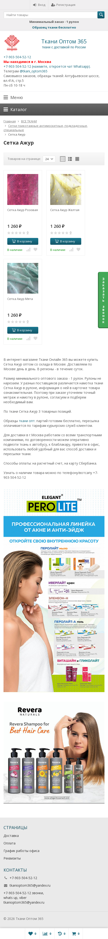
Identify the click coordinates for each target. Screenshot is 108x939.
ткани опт (27, 421)
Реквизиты (12, 858)
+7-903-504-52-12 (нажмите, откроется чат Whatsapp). (47, 66)
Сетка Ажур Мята (20, 299)
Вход (39, 5)
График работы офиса (21, 850)
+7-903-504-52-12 (17, 57)
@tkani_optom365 (33, 71)
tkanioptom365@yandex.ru (30, 885)
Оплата (9, 843)
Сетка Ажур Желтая (64, 210)
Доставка (11, 835)
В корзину (22, 241)
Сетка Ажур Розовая (22, 210)
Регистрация (63, 5)
